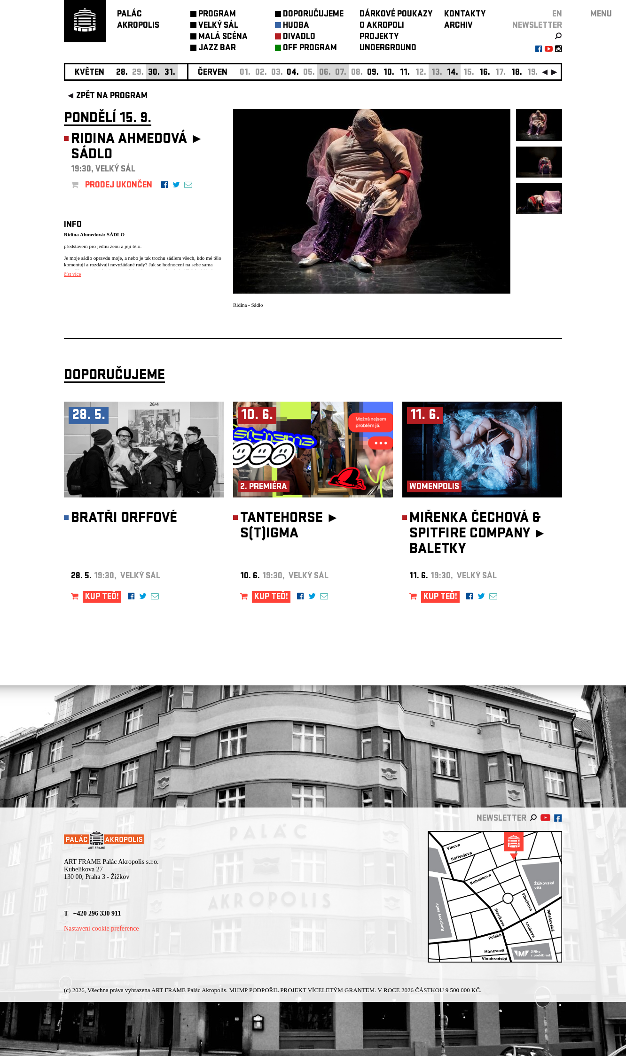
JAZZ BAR (217, 48)
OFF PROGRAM (310, 48)
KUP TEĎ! (102, 597)
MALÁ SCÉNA (223, 37)
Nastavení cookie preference (101, 928)
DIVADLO (299, 37)
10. (388, 73)
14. (452, 73)
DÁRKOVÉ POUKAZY (396, 14)
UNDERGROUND (388, 48)
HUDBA (296, 26)
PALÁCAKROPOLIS (138, 20)
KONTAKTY (464, 14)
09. (373, 73)
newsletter (537, 26)
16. (484, 73)
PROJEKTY (379, 37)
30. (154, 73)
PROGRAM (217, 14)
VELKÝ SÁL (218, 26)
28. (122, 73)
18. (516, 73)
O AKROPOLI (382, 26)
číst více (72, 274)
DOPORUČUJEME (313, 14)
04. (293, 73)
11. (405, 73)
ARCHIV (458, 26)
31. (169, 73)
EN (557, 14)
